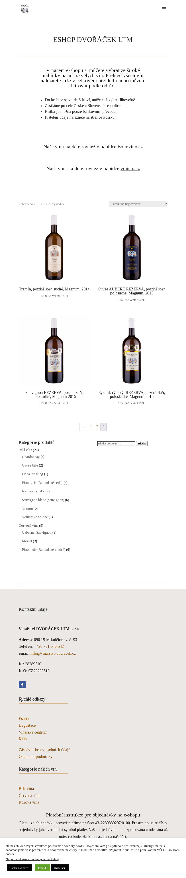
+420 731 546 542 (49, 646)
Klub (23, 739)
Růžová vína (29, 802)
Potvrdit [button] (42, 868)
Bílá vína (25, 450)
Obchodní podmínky (36, 756)
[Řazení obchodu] (138, 204)
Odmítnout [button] (60, 868)
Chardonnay (31, 457)
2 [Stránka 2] (97, 427)
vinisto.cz (130, 168)
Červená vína (28, 525)
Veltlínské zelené (35, 517)
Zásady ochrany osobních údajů (44, 750)
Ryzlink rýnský (33, 491)
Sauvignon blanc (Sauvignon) (43, 500)
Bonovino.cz (130, 146)
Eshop (24, 718)
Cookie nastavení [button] (19, 868)
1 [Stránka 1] (91, 427)
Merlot (27, 541)
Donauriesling (32, 474)
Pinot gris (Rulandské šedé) (42, 483)
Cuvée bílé (30, 465)
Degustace (27, 725)
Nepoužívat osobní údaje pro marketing (32, 859)
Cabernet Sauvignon (36, 532)
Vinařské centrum (33, 732)
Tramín (27, 508)
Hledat (142, 443)
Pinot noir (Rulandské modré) (43, 549)
